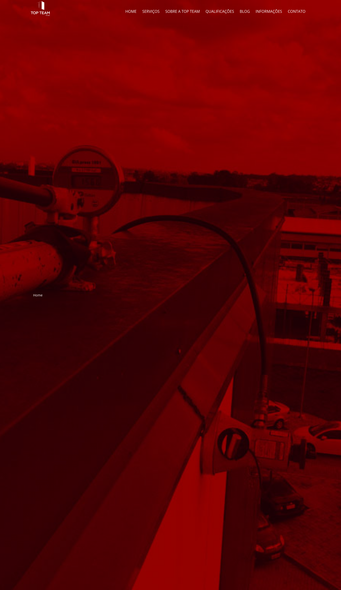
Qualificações (220, 11)
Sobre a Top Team (182, 11)
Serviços (151, 11)
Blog (245, 11)
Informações (269, 11)
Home (131, 11)
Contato (296, 11)
